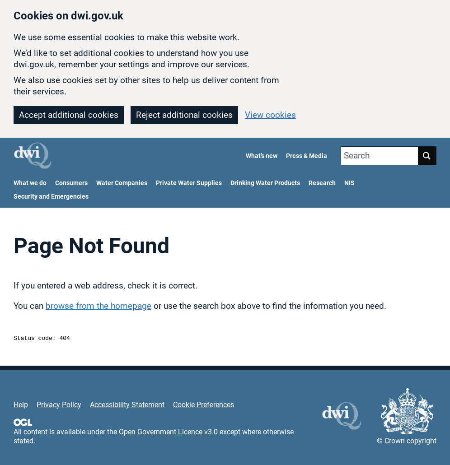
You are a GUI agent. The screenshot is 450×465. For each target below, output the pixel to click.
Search (357, 155)
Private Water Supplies (189, 183)
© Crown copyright (406, 442)
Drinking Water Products (265, 183)
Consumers (71, 183)
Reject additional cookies (184, 115)
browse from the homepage (98, 306)
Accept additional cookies (68, 115)
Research (322, 183)
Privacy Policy (59, 406)
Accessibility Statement (127, 406)
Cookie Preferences (203, 406)
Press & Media (306, 156)
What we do (30, 183)
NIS (349, 183)
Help (21, 406)
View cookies (270, 115)
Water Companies (121, 183)
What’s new (261, 156)
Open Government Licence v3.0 (168, 433)
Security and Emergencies (51, 196)
